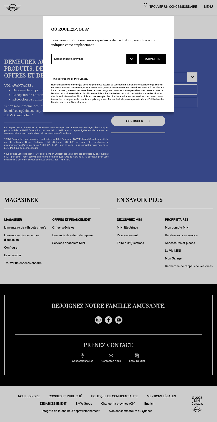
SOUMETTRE (152, 59)
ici (86, 102)
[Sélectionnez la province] (94, 59)
